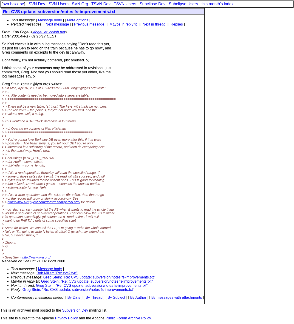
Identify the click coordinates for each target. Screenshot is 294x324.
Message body (50, 20)
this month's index (217, 4)
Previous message (89, 24)
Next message (57, 24)
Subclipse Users (183, 4)
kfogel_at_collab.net (48, 32)
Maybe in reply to (124, 24)
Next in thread (154, 24)
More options (77, 20)
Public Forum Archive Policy (128, 318)
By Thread (94, 297)
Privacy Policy (66, 318)
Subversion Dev (75, 310)
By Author (138, 297)
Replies (177, 24)
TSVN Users (125, 4)
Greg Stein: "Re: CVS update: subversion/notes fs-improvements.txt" (99, 277)
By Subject (116, 297)
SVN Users (58, 4)
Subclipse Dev (152, 4)
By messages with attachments (176, 297)
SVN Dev (36, 4)
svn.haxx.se (13, 4)
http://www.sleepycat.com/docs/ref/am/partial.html (44, 202)
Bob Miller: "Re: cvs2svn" (57, 273)
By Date (73, 297)
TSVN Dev (100, 4)
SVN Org (80, 4)
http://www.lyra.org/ (36, 257)
